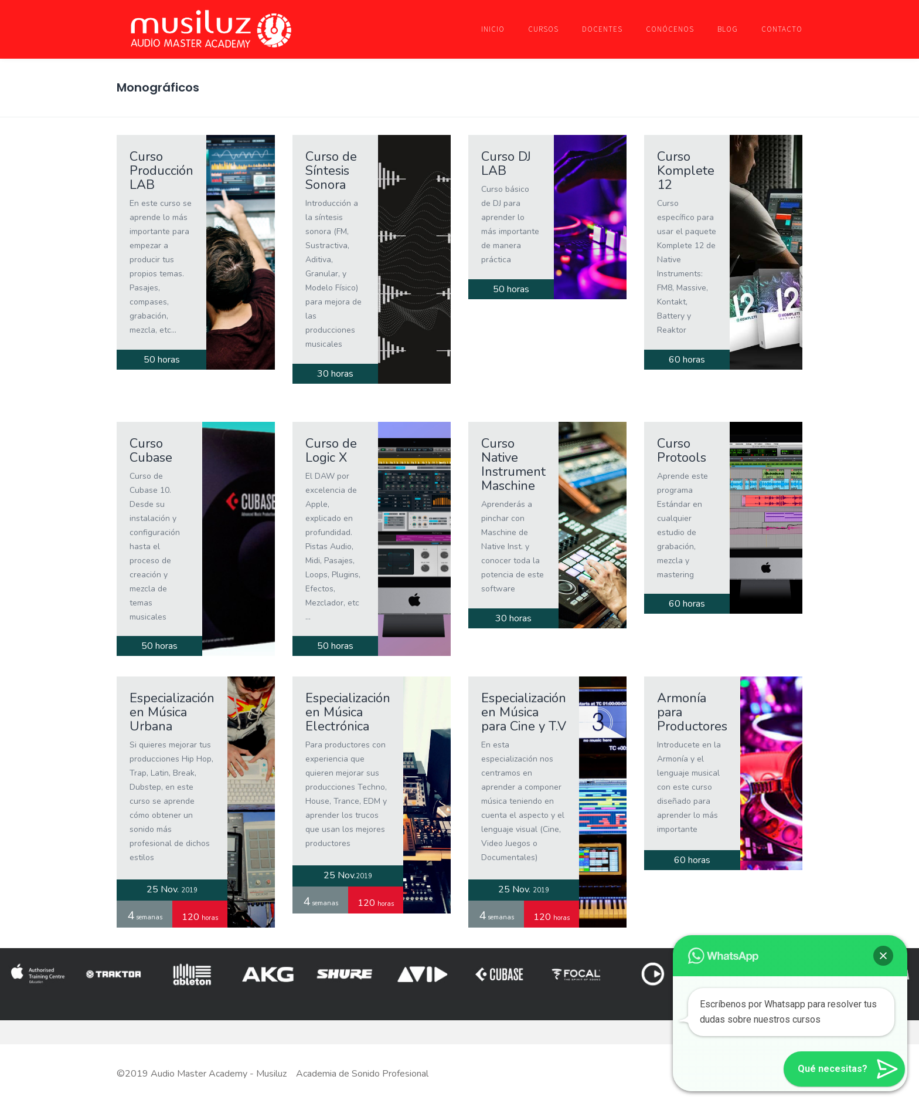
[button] (885, 1069)
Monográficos (158, 87)
